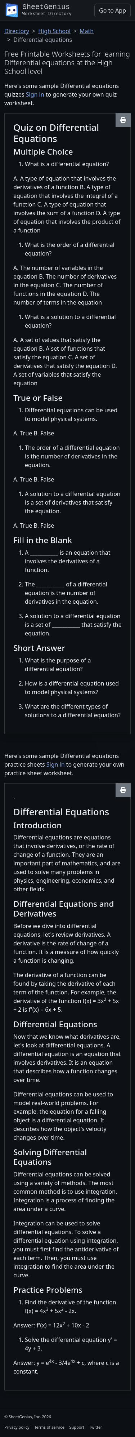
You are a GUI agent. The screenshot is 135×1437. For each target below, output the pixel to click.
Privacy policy (17, 1427)
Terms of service (49, 1427)
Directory (16, 31)
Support (76, 1427)
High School (54, 31)
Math (87, 31)
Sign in (35, 94)
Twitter (95, 1427)
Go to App (112, 10)
